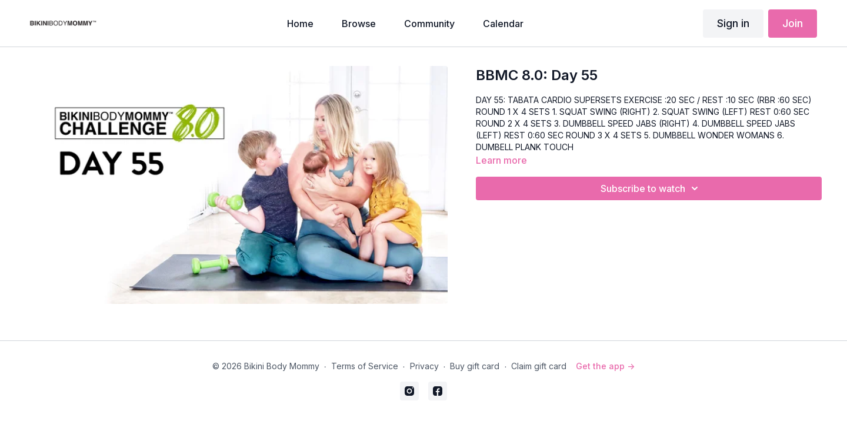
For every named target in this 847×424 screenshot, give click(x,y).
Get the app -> (605, 366)
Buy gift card (474, 366)
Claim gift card (538, 366)
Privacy (424, 366)
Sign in (733, 23)
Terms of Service (364, 366)
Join (792, 23)
